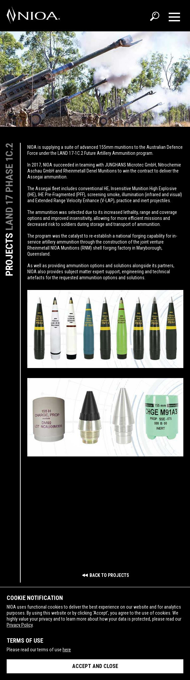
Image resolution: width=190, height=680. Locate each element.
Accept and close (95, 666)
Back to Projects (109, 575)
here (67, 649)
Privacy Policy (20, 625)
